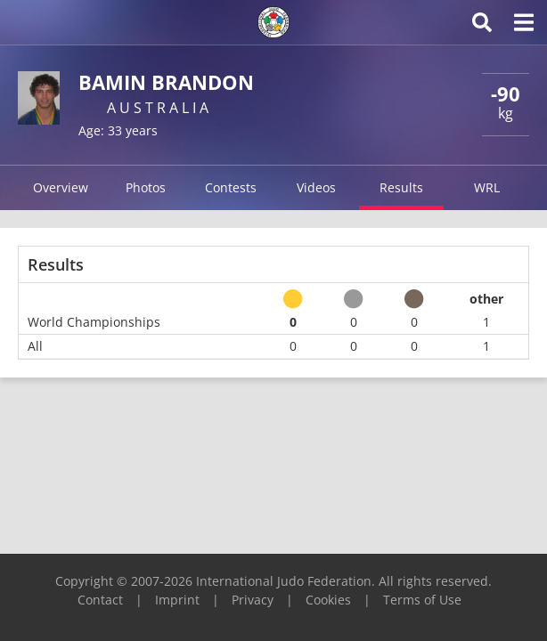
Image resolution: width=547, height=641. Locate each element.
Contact (100, 599)
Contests (231, 187)
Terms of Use (422, 599)
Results (401, 187)
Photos (146, 187)
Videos (316, 187)
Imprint (177, 599)
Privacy (253, 599)
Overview (60, 187)
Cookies (328, 599)
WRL (487, 187)
